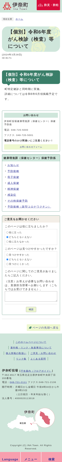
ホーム (19, 19)
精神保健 (13, 189)
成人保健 (13, 183)
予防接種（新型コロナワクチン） (29, 206)
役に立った (15, 232)
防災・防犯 (51, 5)
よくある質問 (38, 358)
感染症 (11, 194)
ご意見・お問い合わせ (43, 353)
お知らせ (13, 165)
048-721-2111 (18, 382)
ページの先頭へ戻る (46, 327)
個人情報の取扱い (16, 353)
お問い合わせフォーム (31, 147)
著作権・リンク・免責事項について (31, 347)
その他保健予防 (17, 200)
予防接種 (13, 171)
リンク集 (21, 358)
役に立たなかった (19, 241)
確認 (31, 309)
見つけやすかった (19, 255)
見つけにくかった (19, 264)
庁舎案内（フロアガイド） (36, 371)
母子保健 (13, 177)
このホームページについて (31, 342)
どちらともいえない (20, 237)
